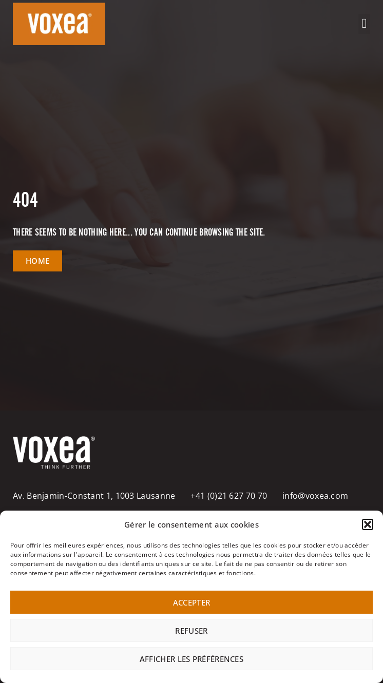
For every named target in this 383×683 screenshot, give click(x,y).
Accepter (191, 602)
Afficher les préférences (191, 659)
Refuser (191, 631)
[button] (367, 524)
